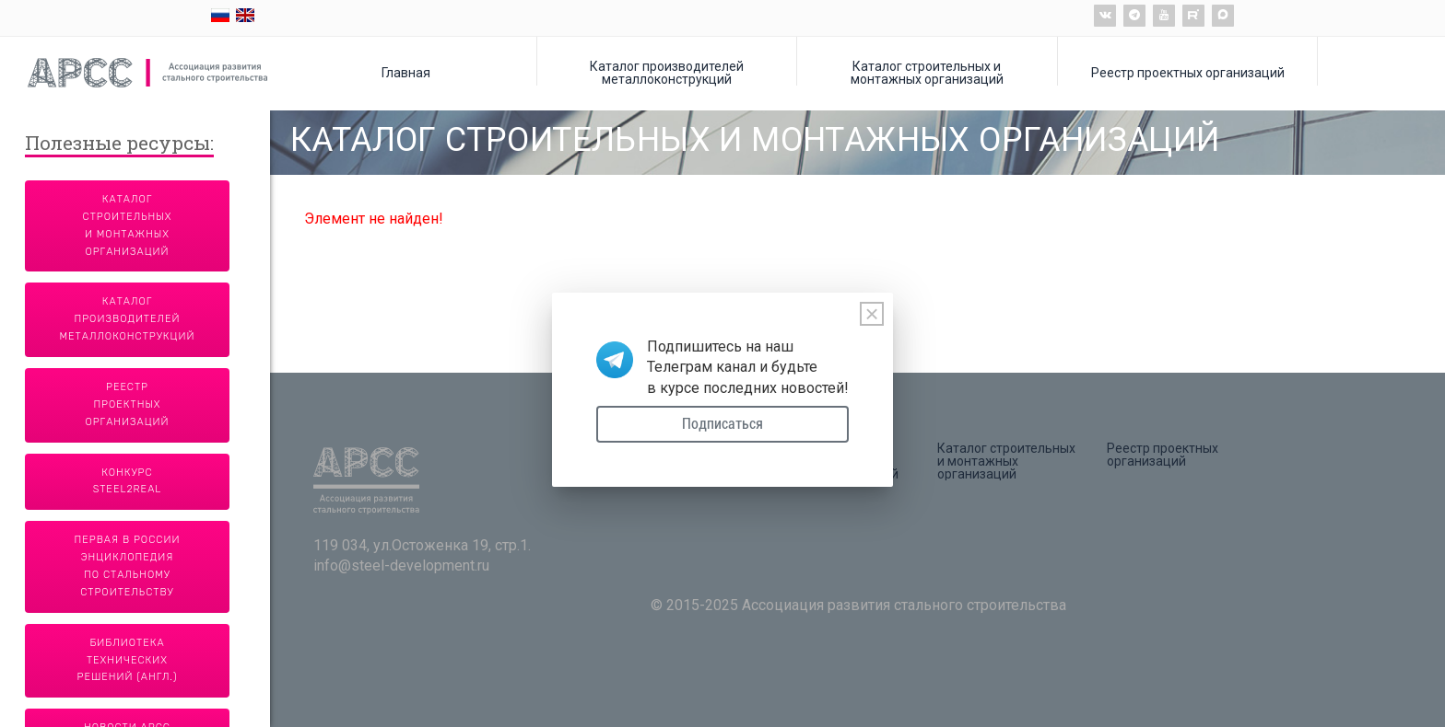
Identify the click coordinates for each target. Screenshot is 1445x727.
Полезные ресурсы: (119, 144)
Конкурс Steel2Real (127, 481)
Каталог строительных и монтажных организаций (927, 72)
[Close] (872, 314)
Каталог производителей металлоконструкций (667, 72)
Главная (406, 72)
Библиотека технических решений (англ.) (127, 660)
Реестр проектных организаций (1188, 72)
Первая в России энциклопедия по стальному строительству (128, 566)
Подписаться (722, 424)
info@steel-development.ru (401, 565)
